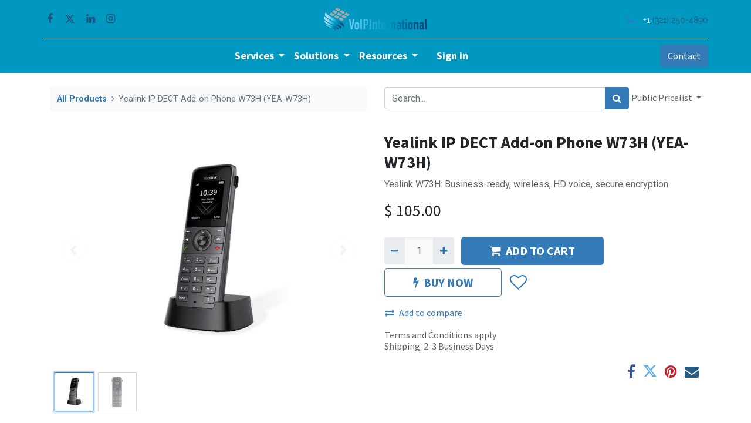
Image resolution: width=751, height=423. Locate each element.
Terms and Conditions (428, 335)
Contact (677, 56)
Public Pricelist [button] (662, 97)
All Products (82, 99)
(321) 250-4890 (673, 20)
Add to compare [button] (423, 312)
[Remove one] (394, 250)
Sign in (452, 55)
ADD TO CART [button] (532, 250)
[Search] (617, 98)
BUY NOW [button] (443, 282)
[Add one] (443, 250)
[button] (517, 282)
